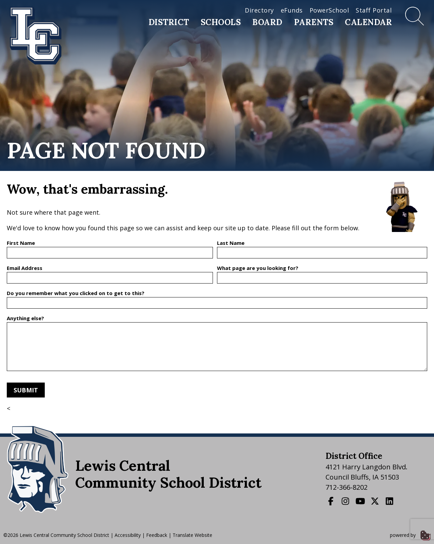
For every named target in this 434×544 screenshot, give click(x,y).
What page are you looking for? (257, 268)
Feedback (156, 535)
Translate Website (192, 535)
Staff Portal (374, 10)
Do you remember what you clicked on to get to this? (75, 293)
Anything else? (25, 318)
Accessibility (128, 535)
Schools (221, 22)
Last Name (230, 242)
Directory (259, 10)
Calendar (368, 22)
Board (267, 22)
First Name (21, 242)
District (169, 22)
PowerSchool (329, 10)
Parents (314, 22)
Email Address (24, 268)
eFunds (292, 10)
